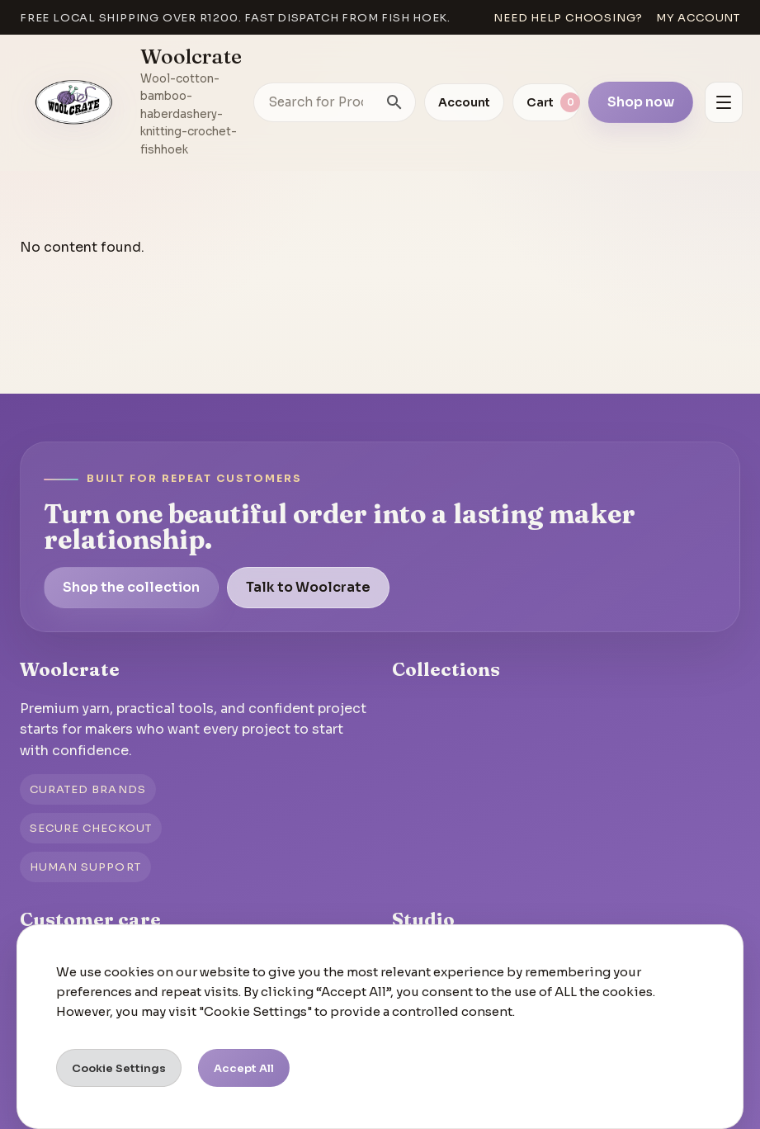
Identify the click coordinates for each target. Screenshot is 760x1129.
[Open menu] (724, 102)
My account (698, 18)
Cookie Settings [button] (119, 1068)
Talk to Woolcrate (308, 587)
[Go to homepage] (74, 102)
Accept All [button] (244, 1068)
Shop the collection (131, 587)
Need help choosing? (568, 18)
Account (464, 102)
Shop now (640, 102)
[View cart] (546, 102)
